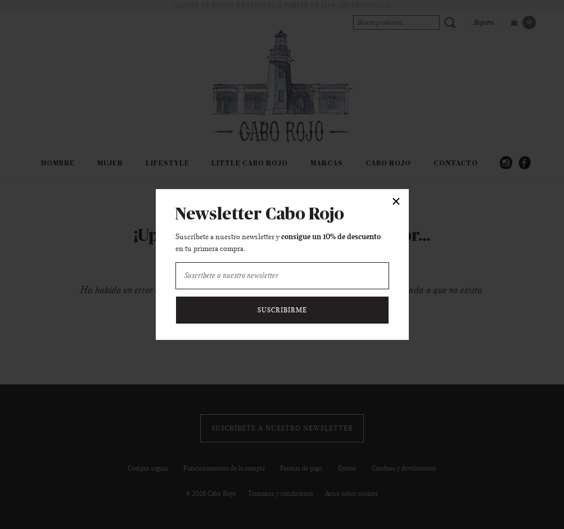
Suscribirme (282, 310)
